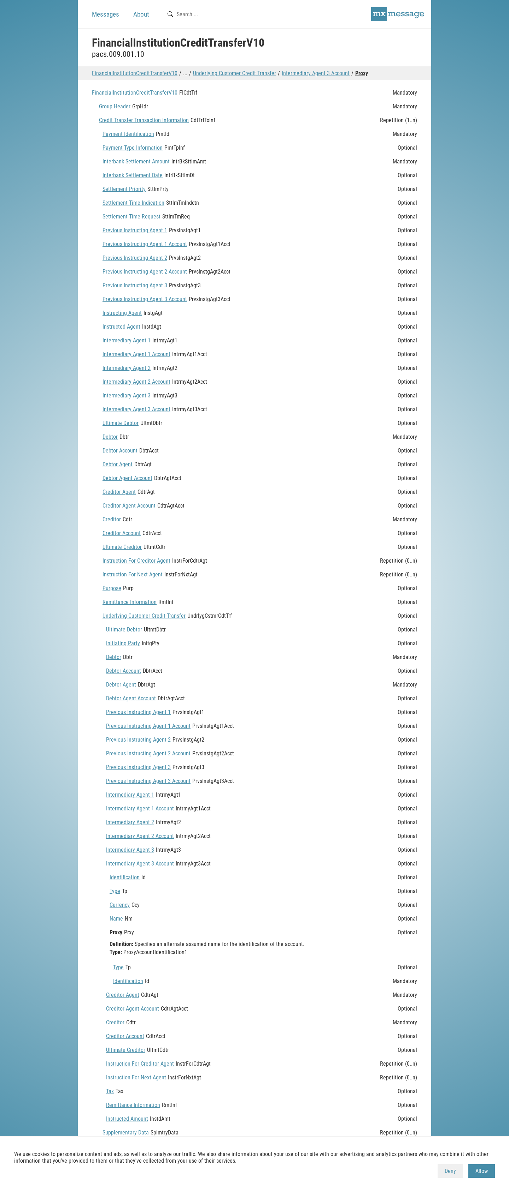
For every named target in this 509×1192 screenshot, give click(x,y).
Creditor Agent (119, 492)
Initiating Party (123, 643)
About (141, 14)
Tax (110, 1091)
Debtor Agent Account (127, 478)
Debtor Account (120, 450)
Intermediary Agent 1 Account (136, 354)
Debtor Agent (118, 464)
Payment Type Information (133, 147)
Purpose (112, 588)
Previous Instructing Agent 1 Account (145, 244)
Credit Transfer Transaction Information (144, 120)
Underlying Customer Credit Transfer (234, 73)
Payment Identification (128, 134)
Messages (105, 14)
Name (116, 918)
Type (115, 891)
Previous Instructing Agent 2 (135, 257)
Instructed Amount (127, 1118)
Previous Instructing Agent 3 (135, 285)
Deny (450, 1171)
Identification (125, 877)
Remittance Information (130, 602)
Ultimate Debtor (121, 423)
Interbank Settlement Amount (136, 161)
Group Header (114, 106)
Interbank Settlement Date (133, 175)
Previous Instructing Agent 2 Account (145, 271)
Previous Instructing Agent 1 (135, 230)
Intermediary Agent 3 (127, 395)
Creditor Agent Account (129, 505)
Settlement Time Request (131, 216)
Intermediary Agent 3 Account (316, 73)
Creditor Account (122, 533)
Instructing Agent (122, 313)
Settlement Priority (124, 189)
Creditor (112, 519)
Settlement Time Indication (133, 202)
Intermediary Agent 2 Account (136, 381)
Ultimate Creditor (122, 547)
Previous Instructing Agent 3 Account (145, 299)
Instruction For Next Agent (133, 574)
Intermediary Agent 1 (127, 340)
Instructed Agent (121, 326)
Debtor (110, 436)
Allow (481, 1171)
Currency (120, 905)
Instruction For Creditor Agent (136, 560)
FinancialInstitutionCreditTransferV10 (134, 73)
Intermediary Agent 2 (127, 368)
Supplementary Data (126, 1132)
